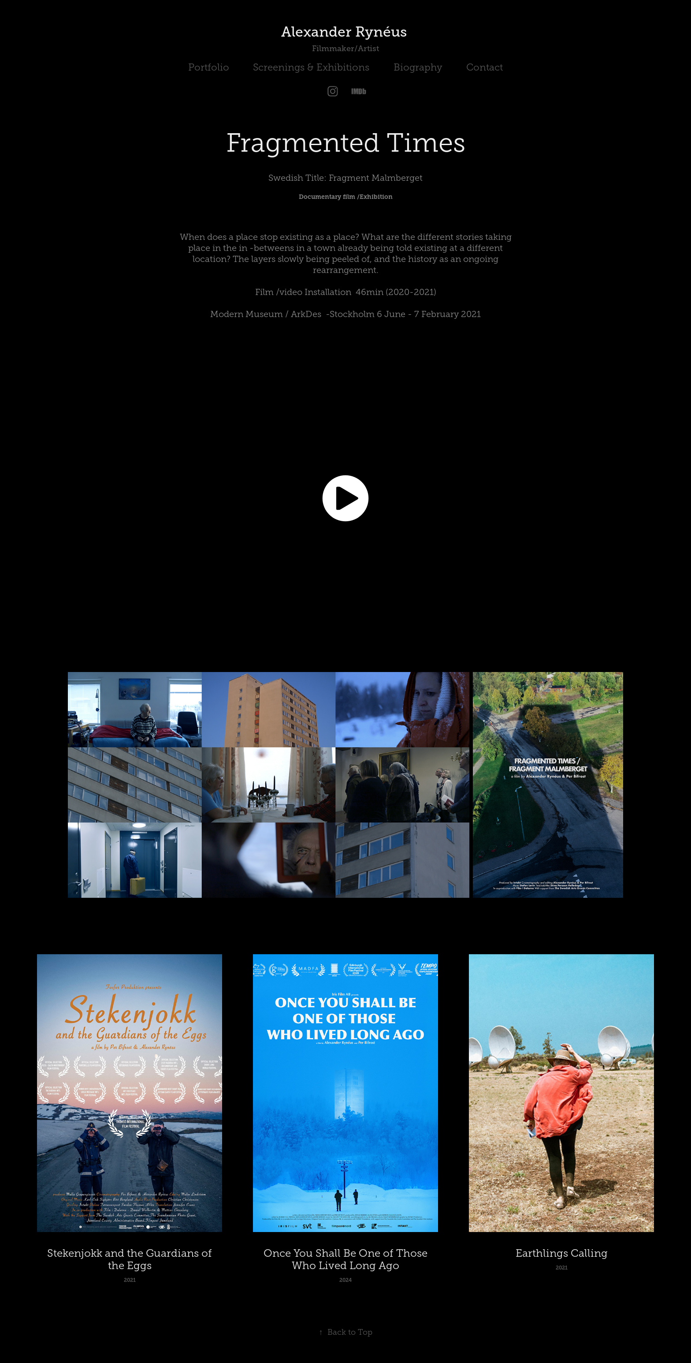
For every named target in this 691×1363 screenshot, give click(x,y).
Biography (418, 67)
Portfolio (208, 67)
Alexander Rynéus (345, 32)
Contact (484, 67)
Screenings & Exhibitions (311, 67)
